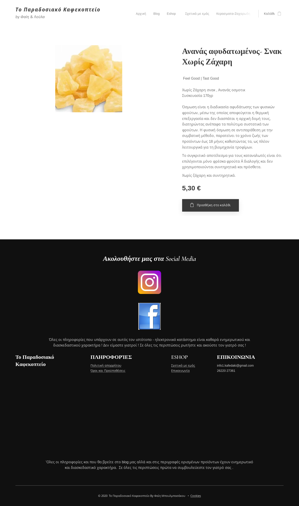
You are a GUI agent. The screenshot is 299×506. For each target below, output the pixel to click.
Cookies (195, 496)
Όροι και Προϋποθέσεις (108, 370)
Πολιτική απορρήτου (106, 365)
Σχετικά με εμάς (183, 365)
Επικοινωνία (180, 370)
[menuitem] (140, 13)
